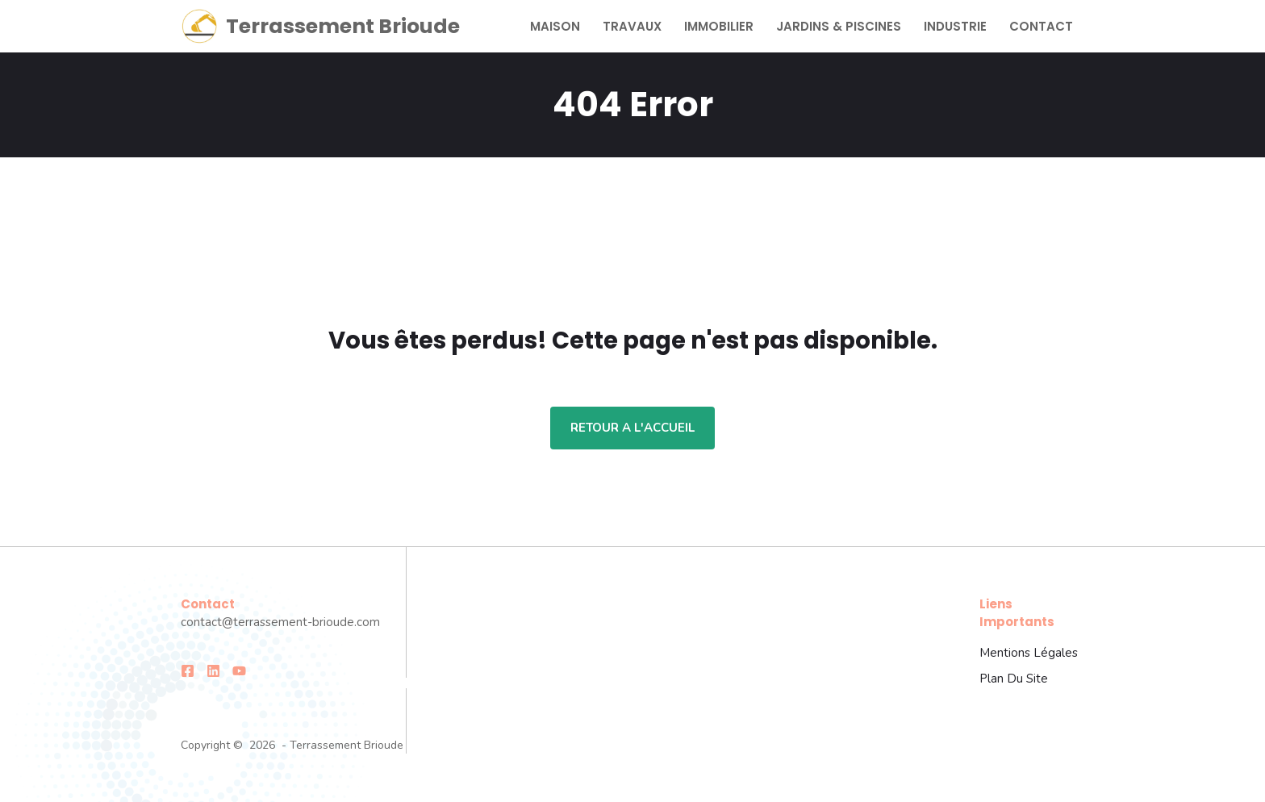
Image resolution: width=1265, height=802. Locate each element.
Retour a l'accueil (632, 428)
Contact (1041, 26)
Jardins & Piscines (838, 26)
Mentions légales (1028, 653)
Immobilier (719, 26)
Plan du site (1013, 678)
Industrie (955, 26)
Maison (555, 26)
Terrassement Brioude (343, 26)
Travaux (632, 26)
